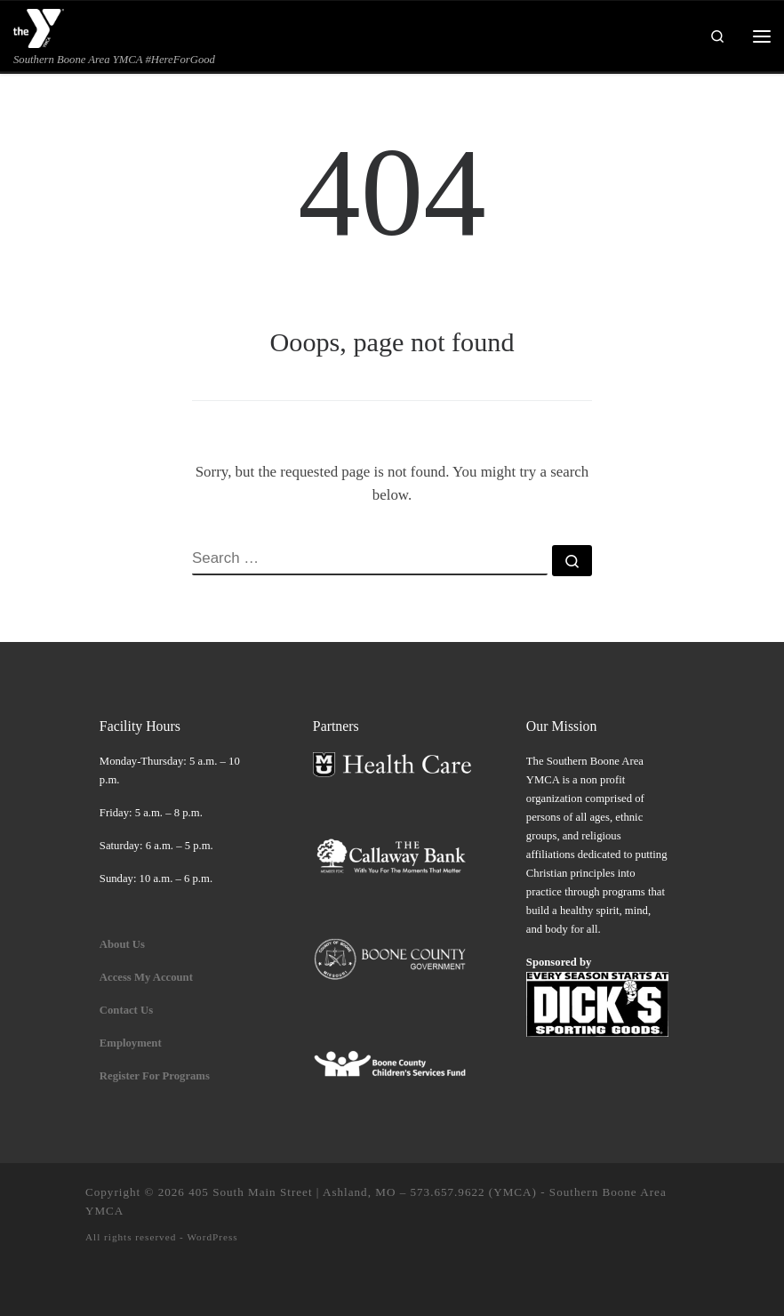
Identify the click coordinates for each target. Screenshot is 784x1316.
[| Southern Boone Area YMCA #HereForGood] (39, 26)
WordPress (212, 1237)
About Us (122, 944)
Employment (132, 1043)
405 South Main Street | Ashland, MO (292, 1192)
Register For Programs (155, 1076)
